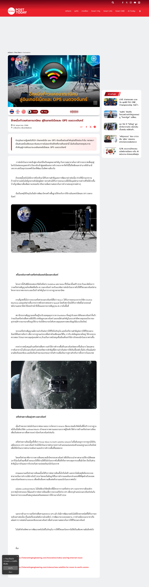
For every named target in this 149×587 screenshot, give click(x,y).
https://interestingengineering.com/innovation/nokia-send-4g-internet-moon (49, 557)
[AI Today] (131, 11)
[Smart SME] (120, 11)
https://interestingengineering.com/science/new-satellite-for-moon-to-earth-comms (52, 567)
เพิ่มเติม (5, 563)
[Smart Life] (107, 11)
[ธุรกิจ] (76, 11)
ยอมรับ (10, 568)
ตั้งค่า (10, 572)
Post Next (18, 52)
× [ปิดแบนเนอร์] (17, 556)
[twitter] (90, 127)
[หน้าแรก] (68, 11)
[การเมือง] (85, 11)
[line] (95, 127)
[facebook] (86, 127)
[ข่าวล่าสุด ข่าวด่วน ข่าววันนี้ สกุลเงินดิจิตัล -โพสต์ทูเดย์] (17, 11)
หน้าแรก (10, 52)
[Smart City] (95, 11)
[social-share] (123, 2)
